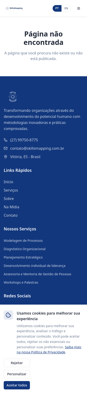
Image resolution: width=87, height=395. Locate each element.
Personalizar (16, 374)
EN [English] (66, 8)
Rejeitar (17, 363)
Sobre (9, 198)
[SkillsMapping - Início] (14, 8)
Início (8, 181)
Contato (11, 215)
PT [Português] (57, 8)
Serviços (11, 190)
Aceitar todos (16, 385)
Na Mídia (11, 206)
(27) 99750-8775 (24, 140)
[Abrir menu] (78, 8)
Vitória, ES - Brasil (25, 156)
